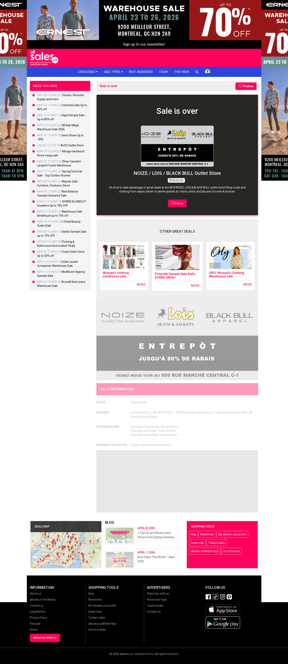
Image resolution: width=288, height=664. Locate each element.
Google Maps (149, 416)
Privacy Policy (38, 617)
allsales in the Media (42, 599)
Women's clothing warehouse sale (116, 274)
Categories (88, 72)
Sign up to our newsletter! (144, 44)
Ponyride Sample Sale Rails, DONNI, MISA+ (175, 275)
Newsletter (207, 534)
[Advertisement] (177, 481)
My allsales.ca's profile (232, 534)
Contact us (36, 605)
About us (35, 593)
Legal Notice (37, 611)
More (141, 284)
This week (181, 72)
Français (35, 623)
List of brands (231, 551)
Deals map (197, 542)
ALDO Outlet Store (72, 145)
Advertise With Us (45, 638)
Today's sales (216, 542)
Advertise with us (158, 593)
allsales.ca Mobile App (204, 551)
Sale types (113, 72)
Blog (193, 534)
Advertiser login (157, 599)
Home (33, 629)
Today (163, 72)
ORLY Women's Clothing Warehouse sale (226, 274)
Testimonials (155, 605)
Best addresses (141, 72)
